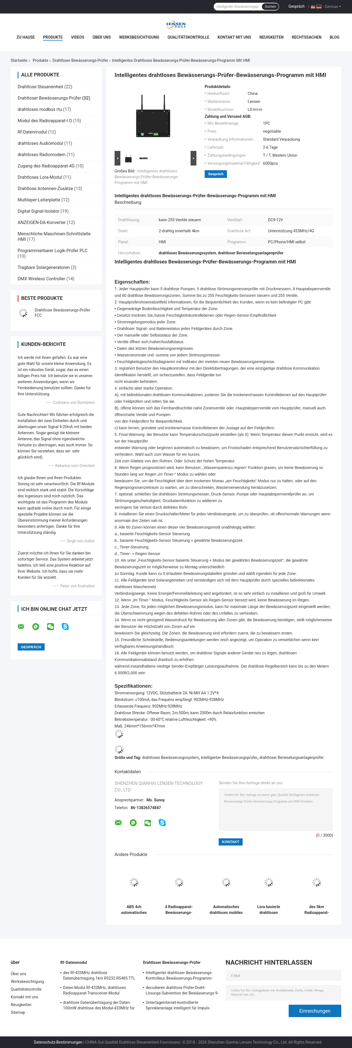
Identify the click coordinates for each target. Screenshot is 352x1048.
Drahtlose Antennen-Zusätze (45, 188)
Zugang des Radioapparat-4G (46, 166)
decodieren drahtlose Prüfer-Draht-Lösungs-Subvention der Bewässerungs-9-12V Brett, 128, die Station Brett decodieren (182, 991)
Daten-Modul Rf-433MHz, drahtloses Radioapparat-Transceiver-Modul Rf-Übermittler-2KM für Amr (94, 991)
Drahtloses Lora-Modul (40, 177)
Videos (78, 37)
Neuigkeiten (271, 37)
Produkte (53, 37)
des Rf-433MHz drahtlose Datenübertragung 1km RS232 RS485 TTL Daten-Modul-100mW (99, 976)
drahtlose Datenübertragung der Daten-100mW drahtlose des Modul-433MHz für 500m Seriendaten (99, 1006)
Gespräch (296, 6)
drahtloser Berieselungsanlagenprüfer (291, 757)
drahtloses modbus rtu (40, 109)
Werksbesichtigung (139, 37)
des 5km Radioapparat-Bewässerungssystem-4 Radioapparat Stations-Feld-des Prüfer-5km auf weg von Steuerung (317, 910)
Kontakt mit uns (234, 37)
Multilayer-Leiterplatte (39, 199)
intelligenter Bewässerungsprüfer (229, 757)
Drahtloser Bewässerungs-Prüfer (80, 60)
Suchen (270, 7)
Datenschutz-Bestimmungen (58, 1042)
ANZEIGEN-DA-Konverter (42, 222)
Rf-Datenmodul (32, 132)
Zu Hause (26, 37)
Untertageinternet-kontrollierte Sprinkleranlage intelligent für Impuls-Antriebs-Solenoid (178, 1006)
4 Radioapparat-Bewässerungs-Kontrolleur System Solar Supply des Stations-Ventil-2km (179, 910)
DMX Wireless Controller (41, 278)
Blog (334, 37)
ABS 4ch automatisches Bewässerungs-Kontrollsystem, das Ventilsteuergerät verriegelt (134, 910)
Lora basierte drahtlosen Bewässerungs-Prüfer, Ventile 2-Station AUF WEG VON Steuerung (269, 910)
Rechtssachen (306, 37)
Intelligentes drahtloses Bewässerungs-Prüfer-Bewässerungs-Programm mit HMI (147, 177)
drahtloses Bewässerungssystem (170, 757)
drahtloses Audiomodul (40, 143)
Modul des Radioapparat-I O (45, 120)
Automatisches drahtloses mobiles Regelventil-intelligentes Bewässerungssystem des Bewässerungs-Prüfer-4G (226, 910)
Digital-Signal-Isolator (38, 211)
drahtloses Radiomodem (42, 154)
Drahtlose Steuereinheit (40, 86)
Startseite (19, 60)
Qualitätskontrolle (188, 37)
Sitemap (18, 1012)
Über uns (102, 37)
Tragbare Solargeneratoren (44, 267)
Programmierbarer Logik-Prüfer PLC (52, 250)
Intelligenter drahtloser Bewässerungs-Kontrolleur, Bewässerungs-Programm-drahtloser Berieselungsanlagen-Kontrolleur (179, 976)
